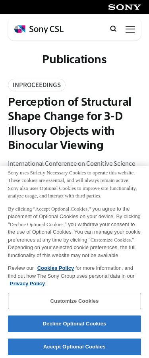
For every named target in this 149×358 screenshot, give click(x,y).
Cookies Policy (55, 271)
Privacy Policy (27, 287)
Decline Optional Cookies (74, 327)
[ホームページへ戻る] (39, 29)
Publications (74, 59)
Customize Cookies (74, 304)
